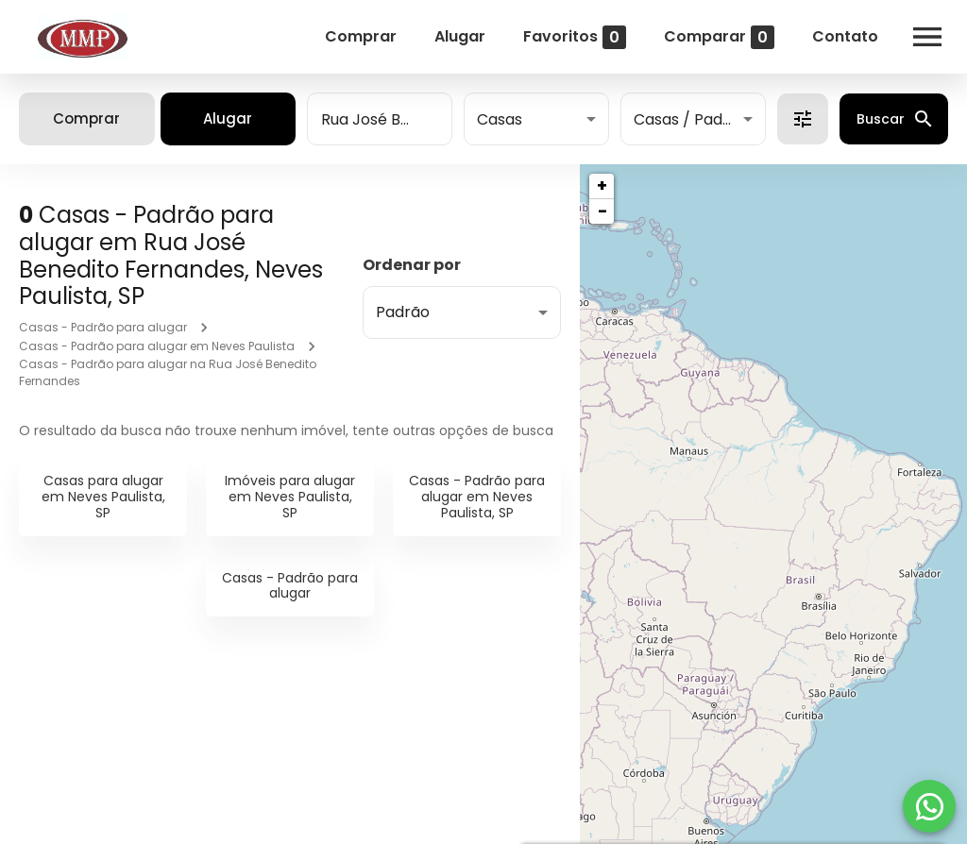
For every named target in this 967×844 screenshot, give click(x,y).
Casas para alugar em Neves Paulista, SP (103, 496)
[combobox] (379, 119)
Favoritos (574, 37)
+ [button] (602, 185)
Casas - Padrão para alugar (103, 327)
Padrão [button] (403, 312)
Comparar (719, 37)
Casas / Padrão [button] (691, 119)
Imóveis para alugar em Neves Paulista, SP (290, 496)
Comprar (361, 36)
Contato (845, 36)
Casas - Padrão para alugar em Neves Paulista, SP (477, 496)
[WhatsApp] (929, 806)
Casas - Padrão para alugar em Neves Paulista (157, 346)
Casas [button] (499, 119)
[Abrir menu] (927, 37)
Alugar (459, 36)
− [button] (602, 211)
